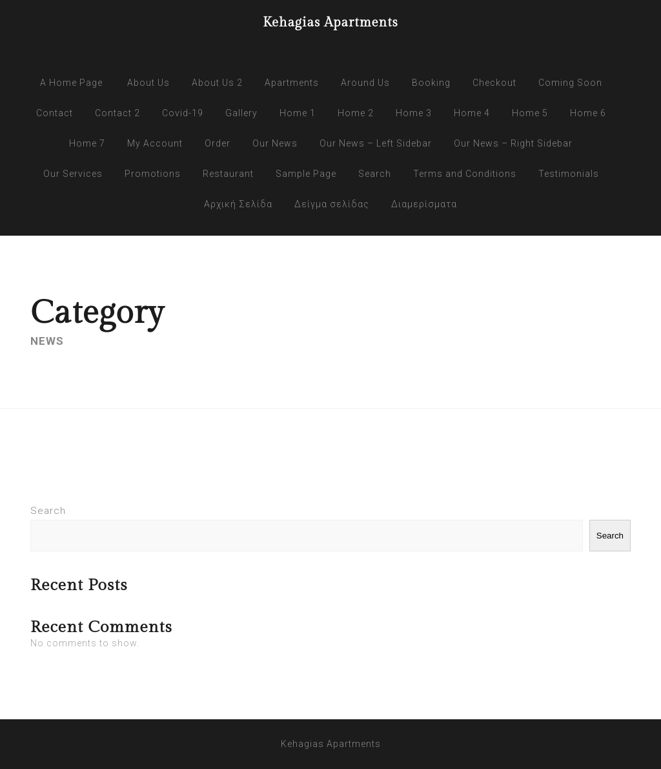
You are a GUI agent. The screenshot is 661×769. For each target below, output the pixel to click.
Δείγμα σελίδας (331, 204)
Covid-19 (182, 113)
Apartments (292, 82)
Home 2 (356, 113)
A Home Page (71, 82)
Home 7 (87, 143)
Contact (54, 113)
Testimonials (568, 174)
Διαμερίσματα (424, 204)
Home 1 (298, 113)
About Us (148, 82)
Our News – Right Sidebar (513, 143)
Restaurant (228, 174)
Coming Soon (570, 82)
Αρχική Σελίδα (238, 204)
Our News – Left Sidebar (376, 143)
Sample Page (306, 174)
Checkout (494, 82)
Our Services (73, 174)
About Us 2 (217, 82)
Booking (431, 82)
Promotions (153, 174)
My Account (155, 143)
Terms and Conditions (464, 174)
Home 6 (588, 113)
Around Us (365, 82)
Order (217, 143)
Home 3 (414, 113)
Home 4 (472, 113)
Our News (275, 143)
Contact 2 (117, 113)
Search (374, 174)
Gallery (241, 113)
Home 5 (530, 113)
